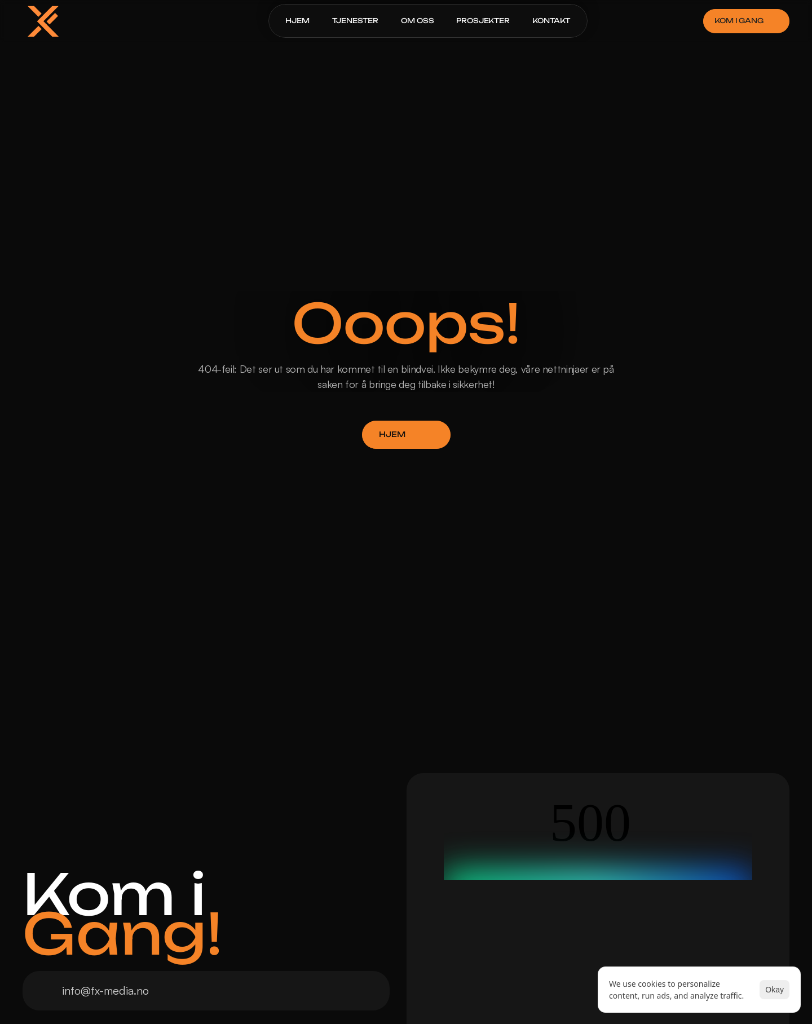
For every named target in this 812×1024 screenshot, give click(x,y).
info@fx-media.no (105, 990)
